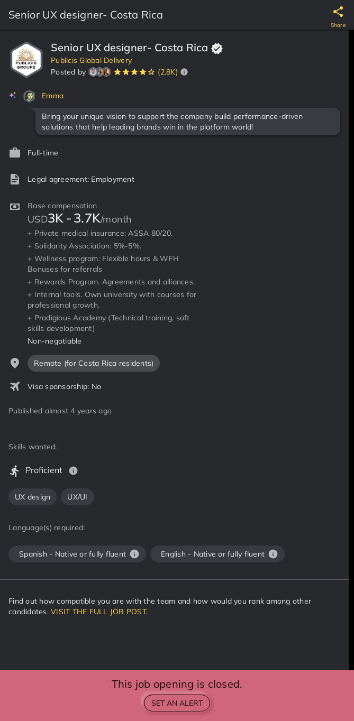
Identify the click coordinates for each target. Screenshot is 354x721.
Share (338, 25)
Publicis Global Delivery (91, 60)
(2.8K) (168, 72)
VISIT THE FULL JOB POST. (99, 611)
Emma (52, 95)
